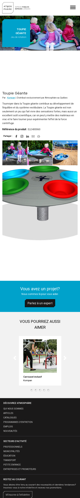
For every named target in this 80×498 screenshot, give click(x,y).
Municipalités (11, 451)
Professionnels (12, 446)
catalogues (10, 417)
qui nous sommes (13, 408)
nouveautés (10, 431)
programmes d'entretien (18, 422)
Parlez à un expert (40, 303)
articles (8, 413)
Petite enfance (12, 464)
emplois (8, 426)
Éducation (9, 455)
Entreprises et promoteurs (19, 469)
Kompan (11, 97)
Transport (9, 460)
